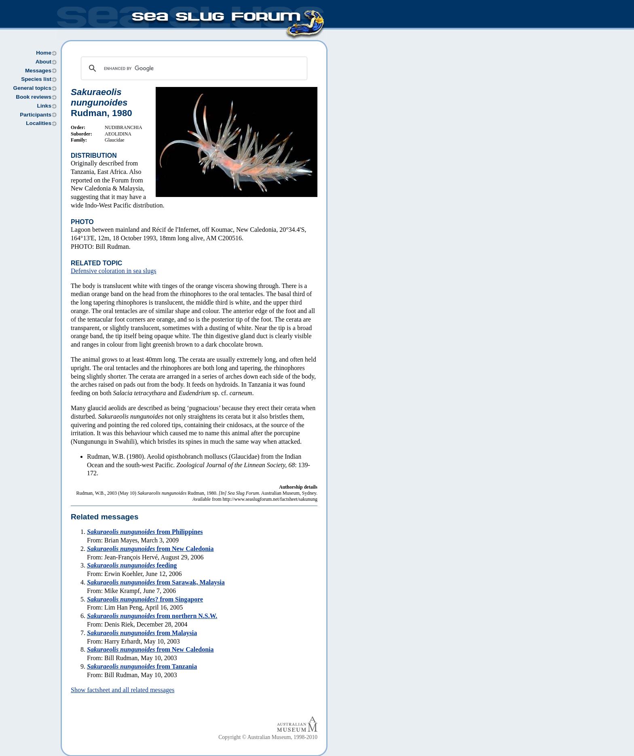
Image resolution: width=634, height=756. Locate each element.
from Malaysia (142, 632)
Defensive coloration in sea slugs (113, 270)
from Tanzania (142, 666)
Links (44, 106)
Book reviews (33, 97)
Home (43, 53)
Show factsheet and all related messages (122, 689)
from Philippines (145, 531)
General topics (32, 88)
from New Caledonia (150, 548)
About (43, 62)
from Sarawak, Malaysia (156, 582)
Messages (38, 71)
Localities (38, 123)
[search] (193, 68)
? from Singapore (145, 599)
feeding (132, 565)
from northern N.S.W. (152, 615)
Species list (36, 79)
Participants (35, 115)
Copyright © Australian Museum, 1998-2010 (267, 737)
